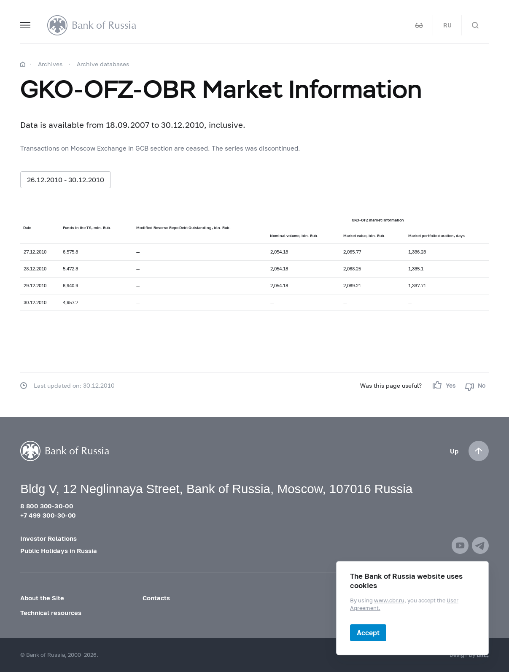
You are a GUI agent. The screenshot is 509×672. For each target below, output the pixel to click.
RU (447, 25)
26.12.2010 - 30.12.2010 (65, 179)
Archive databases (103, 63)
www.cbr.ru (389, 600)
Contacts (156, 598)
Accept (368, 633)
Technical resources (50, 612)
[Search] (475, 25)
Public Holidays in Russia (58, 550)
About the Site (42, 598)
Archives (50, 63)
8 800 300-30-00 (46, 506)
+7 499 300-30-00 (47, 515)
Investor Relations (48, 538)
